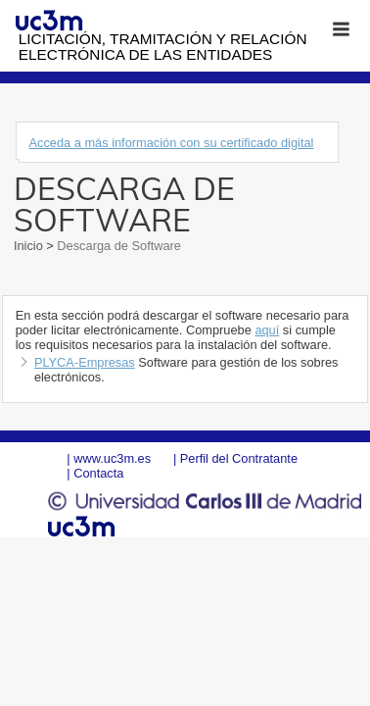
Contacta (98, 473)
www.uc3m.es (112, 458)
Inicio (30, 245)
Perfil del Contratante (239, 458)
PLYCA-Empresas (84, 362)
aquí (266, 330)
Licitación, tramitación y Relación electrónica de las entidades (163, 46)
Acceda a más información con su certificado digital (170, 142)
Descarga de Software (117, 245)
